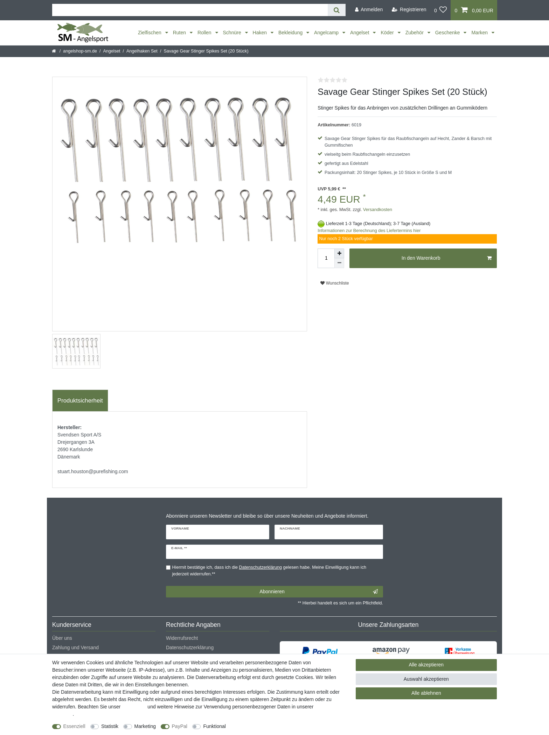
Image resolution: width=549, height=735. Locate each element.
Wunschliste (334, 283)
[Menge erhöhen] (339, 253)
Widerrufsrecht (182, 638)
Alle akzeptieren (426, 664)
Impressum (134, 706)
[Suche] (337, 10)
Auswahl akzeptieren (426, 679)
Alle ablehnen (426, 693)
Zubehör (415, 32)
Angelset (360, 32)
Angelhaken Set (142, 51)
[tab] (80, 401)
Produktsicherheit (80, 400)
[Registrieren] (409, 9)
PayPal (179, 726)
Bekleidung (291, 32)
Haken (260, 32)
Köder (388, 32)
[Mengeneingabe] (326, 258)
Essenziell (74, 726)
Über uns (62, 638)
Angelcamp (327, 32)
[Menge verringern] (339, 263)
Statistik (109, 726)
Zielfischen (150, 32)
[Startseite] (54, 51)
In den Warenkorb (447, 258)
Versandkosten (377, 209)
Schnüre (233, 32)
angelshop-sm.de (80, 51)
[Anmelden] (369, 9)
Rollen (205, 32)
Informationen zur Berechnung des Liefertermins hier (369, 230)
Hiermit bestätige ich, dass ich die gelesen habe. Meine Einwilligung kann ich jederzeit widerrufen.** (269, 570)
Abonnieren (318, 592)
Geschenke (448, 32)
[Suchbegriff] (190, 10)
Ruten (180, 32)
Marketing (145, 726)
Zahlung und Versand (75, 647)
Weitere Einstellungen (256, 726)
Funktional (214, 726)
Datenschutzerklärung (190, 647)
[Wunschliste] (440, 10)
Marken (480, 32)
